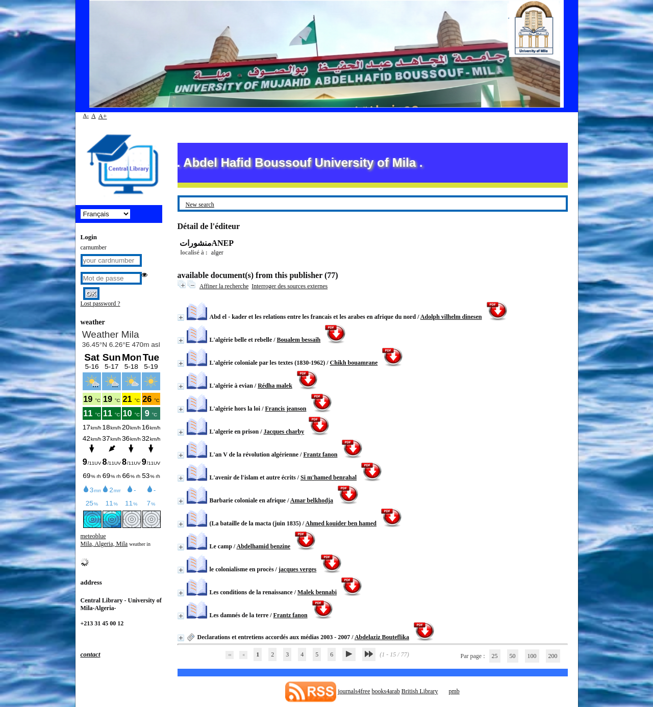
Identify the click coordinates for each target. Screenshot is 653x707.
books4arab (385, 691)
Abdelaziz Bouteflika (382, 637)
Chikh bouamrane (354, 362)
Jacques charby (284, 431)
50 (513, 656)
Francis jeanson (286, 408)
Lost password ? (100, 303)
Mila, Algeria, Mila (104, 543)
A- (86, 115)
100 (532, 656)
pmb (453, 691)
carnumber (94, 247)
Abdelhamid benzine (264, 546)
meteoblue (93, 536)
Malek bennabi (317, 592)
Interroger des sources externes (290, 286)
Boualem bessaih (299, 339)
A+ (102, 116)
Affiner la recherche (223, 286)
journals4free (354, 691)
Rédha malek (275, 385)
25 (495, 656)
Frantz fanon (320, 454)
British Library (419, 691)
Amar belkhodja (311, 500)
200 (553, 656)
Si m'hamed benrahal (328, 477)
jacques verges (297, 569)
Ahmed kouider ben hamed (341, 523)
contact (91, 654)
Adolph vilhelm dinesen (451, 316)
